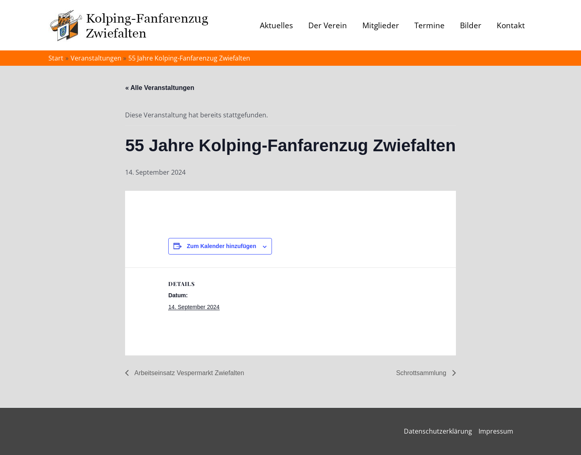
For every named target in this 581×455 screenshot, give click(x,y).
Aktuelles (276, 25)
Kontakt (511, 25)
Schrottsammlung (422, 372)
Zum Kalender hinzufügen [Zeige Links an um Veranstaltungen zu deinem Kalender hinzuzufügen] (221, 246)
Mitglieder (380, 25)
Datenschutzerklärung (438, 431)
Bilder (470, 25)
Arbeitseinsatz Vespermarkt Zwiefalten (188, 372)
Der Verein (327, 25)
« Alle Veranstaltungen (159, 87)
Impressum (496, 431)
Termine (429, 25)
